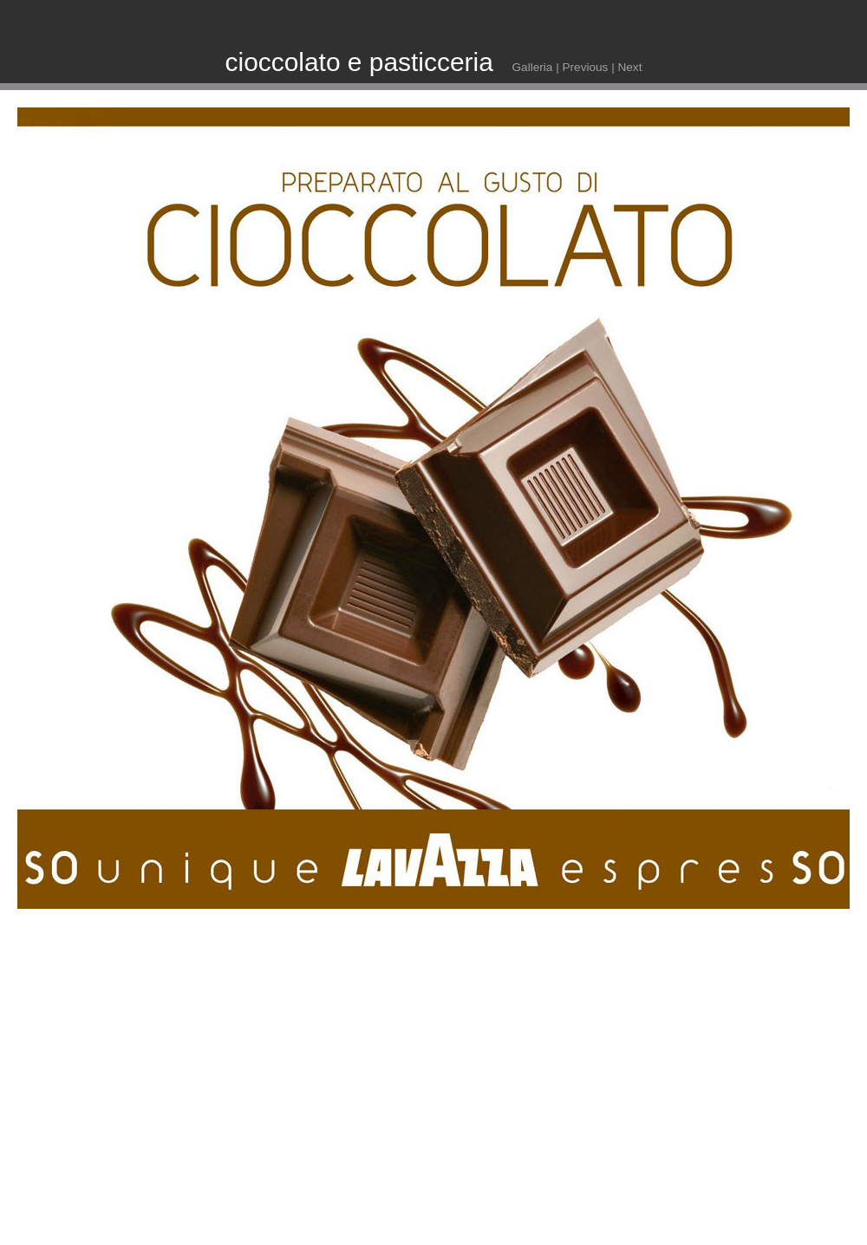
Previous (585, 67)
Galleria (532, 67)
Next (629, 67)
